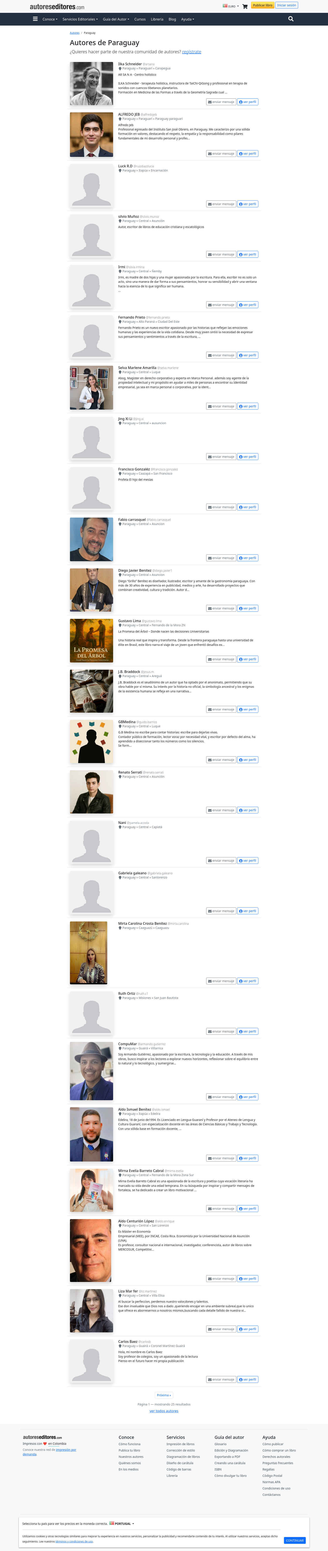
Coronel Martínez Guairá (168, 1346)
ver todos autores (164, 1411)
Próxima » (164, 1395)
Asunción (158, 221)
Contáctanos (271, 1495)
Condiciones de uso (277, 1488)
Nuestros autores (131, 1457)
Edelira (155, 1114)
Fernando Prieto (131, 317)
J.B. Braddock (129, 671)
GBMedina (127, 721)
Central (144, 221)
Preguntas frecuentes (278, 1463)
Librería (157, 19)
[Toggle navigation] (292, 19)
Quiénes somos (130, 1463)
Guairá (143, 1048)
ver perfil (247, 102)
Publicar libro (262, 5)
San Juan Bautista (166, 998)
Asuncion (158, 524)
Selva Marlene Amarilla (137, 367)
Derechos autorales (276, 1457)
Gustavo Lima (129, 620)
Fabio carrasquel (132, 519)
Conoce (48, 19)
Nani (122, 822)
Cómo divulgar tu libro (231, 1476)
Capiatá (157, 827)
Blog (172, 19)
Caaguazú (145, 928)
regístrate (191, 52)
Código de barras (179, 1469)
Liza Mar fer (128, 1291)
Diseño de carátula (180, 1463)
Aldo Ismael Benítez (134, 1109)
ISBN (218, 1469)
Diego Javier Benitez (135, 570)
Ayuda (186, 19)
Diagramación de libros (183, 1457)
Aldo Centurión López (136, 1221)
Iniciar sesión (286, 5)
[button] (35, 19)
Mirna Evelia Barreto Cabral (141, 1170)
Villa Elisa (158, 1295)
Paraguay (129, 68)
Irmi (121, 266)
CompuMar (127, 1043)
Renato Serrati (130, 772)
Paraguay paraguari (169, 119)
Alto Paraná (147, 321)
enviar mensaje (221, 102)
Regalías (269, 1469)
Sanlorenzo (159, 877)
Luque (156, 372)
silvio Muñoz (128, 216)
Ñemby (157, 271)
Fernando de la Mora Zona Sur (173, 1175)
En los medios (129, 1469)
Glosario (221, 1444)
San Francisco (162, 473)
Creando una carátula (230, 1463)
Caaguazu (162, 928)
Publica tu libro (129, 1450)
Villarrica (157, 1048)
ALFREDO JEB (129, 114)
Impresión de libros (181, 1444)
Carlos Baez (128, 1341)
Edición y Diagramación (231, 1450)
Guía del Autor (115, 19)
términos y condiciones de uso (74, 1541)
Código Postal (272, 1476)
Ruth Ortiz (126, 993)
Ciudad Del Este (169, 321)
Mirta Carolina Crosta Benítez (142, 923)
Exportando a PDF (227, 1457)
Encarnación (159, 170)
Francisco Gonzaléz (134, 469)
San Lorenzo (160, 1225)
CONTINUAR (295, 1540)
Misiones (145, 998)
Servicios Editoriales (79, 19)
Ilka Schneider (130, 64)
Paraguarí (145, 68)
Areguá (157, 676)
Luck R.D (125, 166)
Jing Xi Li (125, 418)
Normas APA (271, 1482)
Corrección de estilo (181, 1450)
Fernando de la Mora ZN (168, 625)
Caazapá (144, 473)
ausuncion (159, 423)
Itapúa (143, 170)
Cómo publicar (273, 1444)
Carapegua (163, 68)
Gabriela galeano (132, 873)
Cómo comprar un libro (279, 1450)
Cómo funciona (130, 1444)
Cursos (140, 19)
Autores (75, 33)
